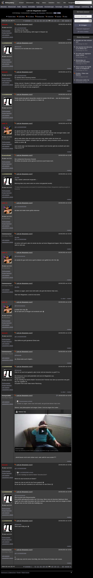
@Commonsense (20, 256)
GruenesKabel (6, 155)
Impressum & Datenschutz (8, 572)
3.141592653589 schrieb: (25, 472)
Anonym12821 (6, 395)
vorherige (28, 20)
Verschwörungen (49, 7)
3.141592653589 (7, 43)
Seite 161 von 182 (8, 20)
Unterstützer (6, 139)
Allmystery (9, 3)
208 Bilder (22, 16)
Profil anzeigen (6, 31)
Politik (19, 7)
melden (69, 39)
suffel (5, 123)
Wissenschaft (12, 7)
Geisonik (5, 24)
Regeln (19, 572)
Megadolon (42, 13)
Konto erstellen (84, 31)
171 (58, 20)
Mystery (24, 7)
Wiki (64, 2)
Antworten (50, 16)
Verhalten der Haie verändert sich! (83, 42)
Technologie (58, 7)
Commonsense (6, 234)
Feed (55, 13)
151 (41, 20)
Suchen (59, 16)
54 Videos (31, 16)
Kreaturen (33, 13)
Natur (71, 7)
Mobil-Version (25, 572)
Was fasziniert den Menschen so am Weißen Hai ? (83, 48)
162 (52, 20)
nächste (67, 20)
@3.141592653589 (20, 28)
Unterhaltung (85, 7)
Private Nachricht (6, 33)
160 (46, 20)
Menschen (3, 7)
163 (55, 20)
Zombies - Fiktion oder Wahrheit (83, 75)
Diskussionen (30, 2)
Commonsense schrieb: (24, 401)
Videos (44, 2)
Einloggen (84, 25)
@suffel (17, 177)
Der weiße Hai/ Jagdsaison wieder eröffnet (83, 55)
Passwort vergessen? (83, 29)
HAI (38, 13)
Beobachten (40, 16)
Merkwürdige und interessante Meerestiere (83, 62)
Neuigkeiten (71, 2)
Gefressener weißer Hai (83, 81)
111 (38, 20)
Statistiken (51, 2)
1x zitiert (63, 298)
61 (35, 20)
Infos (65, 16)
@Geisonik (18, 46)
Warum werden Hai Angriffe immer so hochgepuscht (83, 68)
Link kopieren (5, 35)
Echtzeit (21, 2)
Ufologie (66, 7)
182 (63, 20)
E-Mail (58, 13)
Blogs (37, 2)
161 (49, 20)
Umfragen (77, 7)
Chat (59, 2)
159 (44, 20)
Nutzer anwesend (83, 12)
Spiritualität (40, 7)
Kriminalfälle (31, 7)
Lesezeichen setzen (7, 37)
